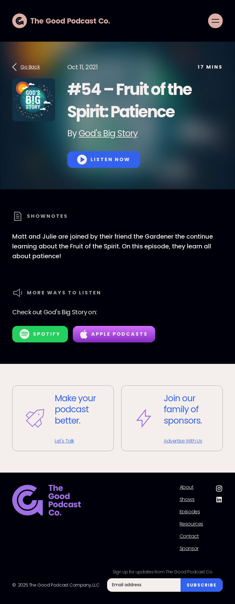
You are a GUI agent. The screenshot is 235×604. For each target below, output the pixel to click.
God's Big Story (108, 133)
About (187, 487)
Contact (189, 536)
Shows (187, 499)
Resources (191, 524)
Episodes (190, 511)
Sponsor (189, 548)
